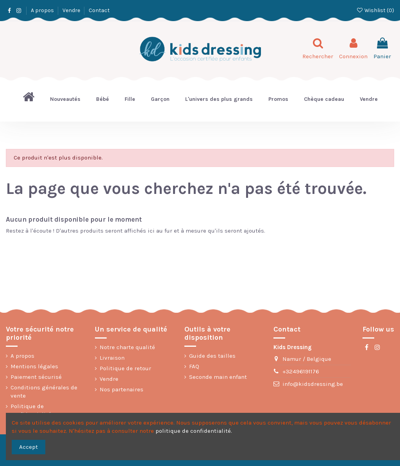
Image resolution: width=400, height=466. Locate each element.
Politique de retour (125, 368)
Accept (28, 446)
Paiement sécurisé (36, 376)
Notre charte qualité (127, 347)
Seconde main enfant (218, 376)
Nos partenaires (121, 389)
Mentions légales (34, 366)
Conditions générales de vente (44, 391)
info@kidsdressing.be (312, 383)
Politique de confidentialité (31, 410)
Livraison (112, 357)
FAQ (194, 366)
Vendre (71, 10)
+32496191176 (300, 371)
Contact (99, 10)
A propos (43, 10)
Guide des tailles (212, 355)
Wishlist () (375, 10)
